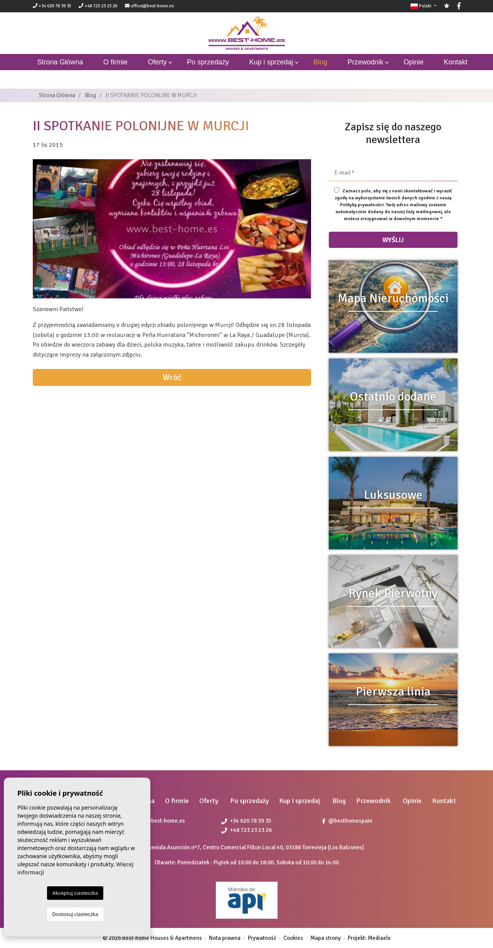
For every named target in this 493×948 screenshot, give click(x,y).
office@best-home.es (152, 6)
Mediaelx (379, 938)
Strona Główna (57, 95)
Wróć (172, 377)
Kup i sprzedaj (271, 62)
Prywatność (262, 938)
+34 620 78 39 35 (52, 6)
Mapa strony (325, 938)
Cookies (293, 938)
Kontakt (455, 62)
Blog (320, 62)
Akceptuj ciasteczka (75, 892)
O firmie (115, 62)
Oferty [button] (157, 62)
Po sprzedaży (208, 62)
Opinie (414, 62)
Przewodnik (365, 62)
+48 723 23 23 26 (98, 6)
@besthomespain (347, 820)
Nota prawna (225, 938)
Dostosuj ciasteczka (75, 914)
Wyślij (393, 240)
